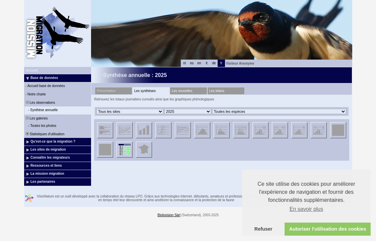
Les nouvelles (182, 91)
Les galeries (36, 118)
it (207, 63)
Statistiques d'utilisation (44, 134)
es (192, 63)
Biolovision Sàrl (169, 215)
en (199, 63)
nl (184, 63)
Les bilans (216, 91)
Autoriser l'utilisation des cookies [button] (327, 229)
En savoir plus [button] (306, 209)
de (214, 63)
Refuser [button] (263, 229)
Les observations (40, 102)
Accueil (32, 70)
